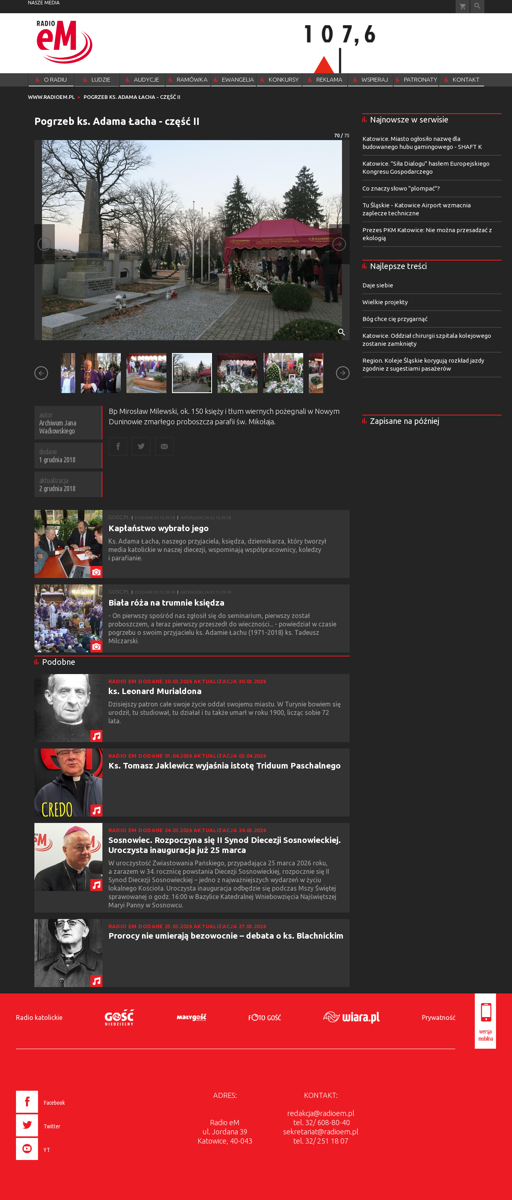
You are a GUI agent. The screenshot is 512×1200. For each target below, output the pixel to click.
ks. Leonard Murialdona (155, 691)
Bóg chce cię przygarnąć (395, 318)
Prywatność (438, 1017)
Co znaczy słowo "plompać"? (401, 188)
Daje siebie (377, 285)
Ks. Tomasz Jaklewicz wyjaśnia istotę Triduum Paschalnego (224, 765)
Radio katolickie (39, 1017)
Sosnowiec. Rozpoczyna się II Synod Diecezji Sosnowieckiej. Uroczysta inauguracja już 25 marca (224, 845)
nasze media (44, 2)
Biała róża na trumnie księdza (166, 602)
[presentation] (57, 1161)
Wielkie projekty (385, 302)
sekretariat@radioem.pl (320, 1132)
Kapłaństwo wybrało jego (158, 528)
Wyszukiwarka (477, 6)
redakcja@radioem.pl (320, 1113)
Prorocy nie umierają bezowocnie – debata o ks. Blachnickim (226, 935)
